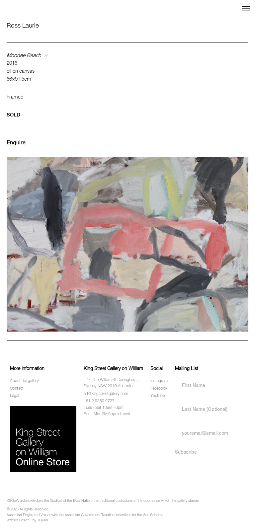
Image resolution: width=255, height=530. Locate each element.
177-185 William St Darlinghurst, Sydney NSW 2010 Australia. (111, 383)
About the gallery (24, 381)
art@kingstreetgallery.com (106, 394)
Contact (17, 389)
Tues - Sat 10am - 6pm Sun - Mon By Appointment (107, 411)
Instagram (159, 381)
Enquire (16, 143)
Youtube (157, 396)
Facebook (158, 389)
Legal (14, 396)
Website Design (18, 520)
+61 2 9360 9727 (99, 401)
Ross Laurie (23, 26)
